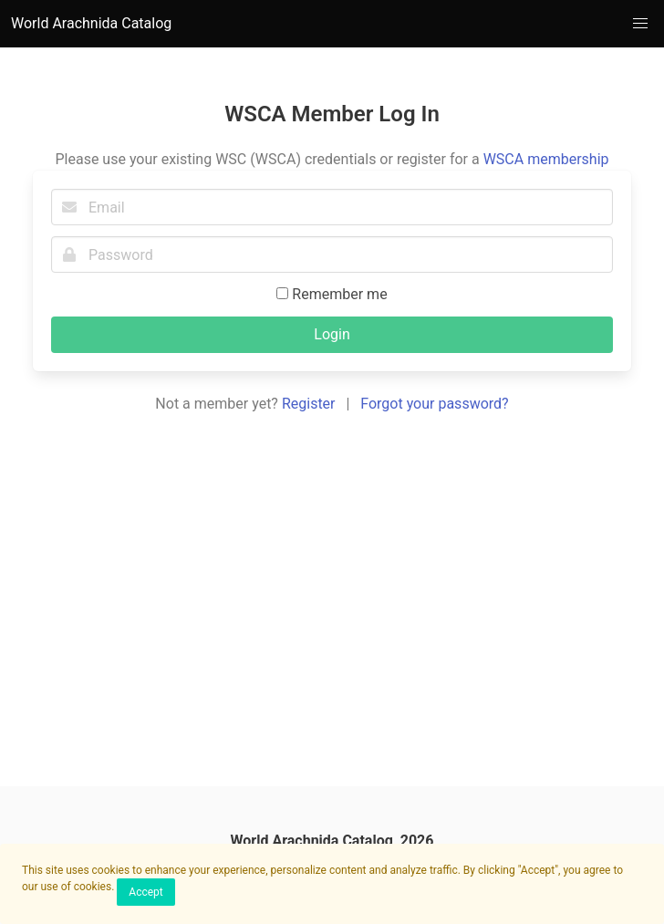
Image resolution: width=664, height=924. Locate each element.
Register (309, 403)
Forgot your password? (434, 403)
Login (331, 334)
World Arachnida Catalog (91, 23)
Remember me (331, 294)
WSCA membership (546, 159)
